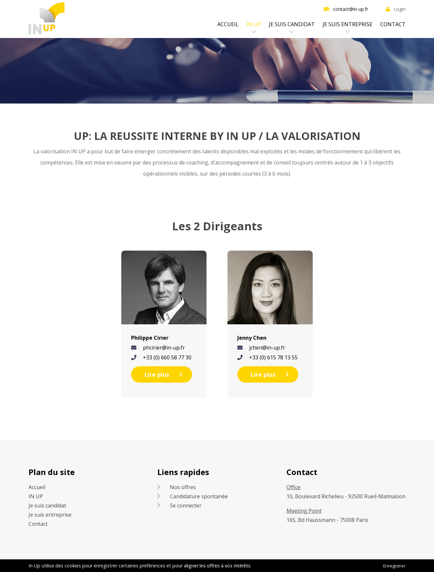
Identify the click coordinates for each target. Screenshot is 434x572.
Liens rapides (183, 472)
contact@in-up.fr (350, 9)
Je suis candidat (292, 24)
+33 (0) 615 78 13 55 (273, 357)
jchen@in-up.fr (267, 347)
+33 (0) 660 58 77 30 (167, 357)
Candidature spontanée (199, 496)
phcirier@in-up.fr (164, 347)
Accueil (228, 24)
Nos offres (183, 487)
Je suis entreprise (347, 24)
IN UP (254, 24)
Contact (392, 24)
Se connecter (186, 505)
